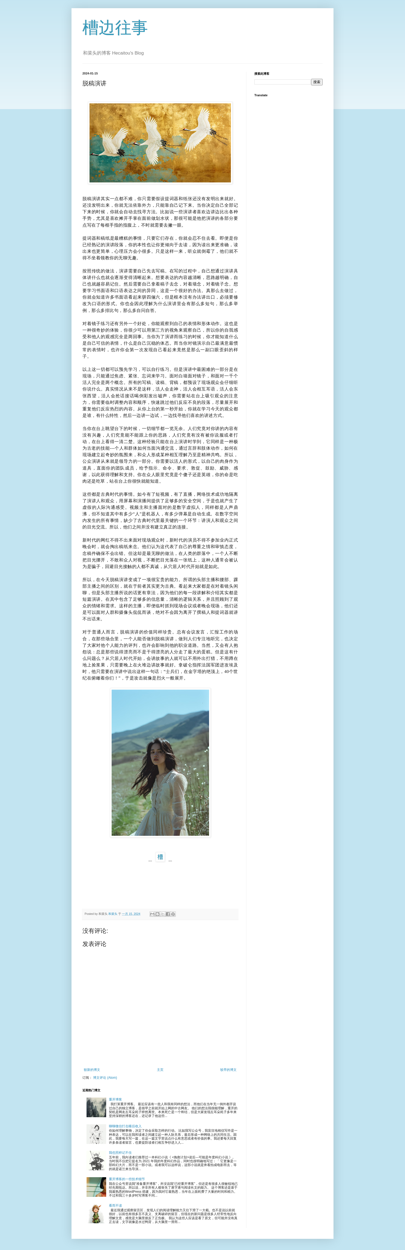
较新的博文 (92, 1070)
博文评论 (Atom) (105, 1078)
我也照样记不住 (120, 1153)
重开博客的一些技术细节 (127, 1179)
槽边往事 (115, 28)
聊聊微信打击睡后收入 (125, 1126)
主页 (160, 1070)
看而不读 (115, 1205)
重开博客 (115, 1099)
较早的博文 (228, 1070)
